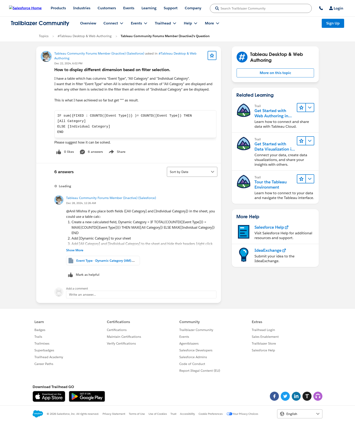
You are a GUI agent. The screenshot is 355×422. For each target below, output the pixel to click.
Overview (88, 23)
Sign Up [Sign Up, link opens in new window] (333, 23)
